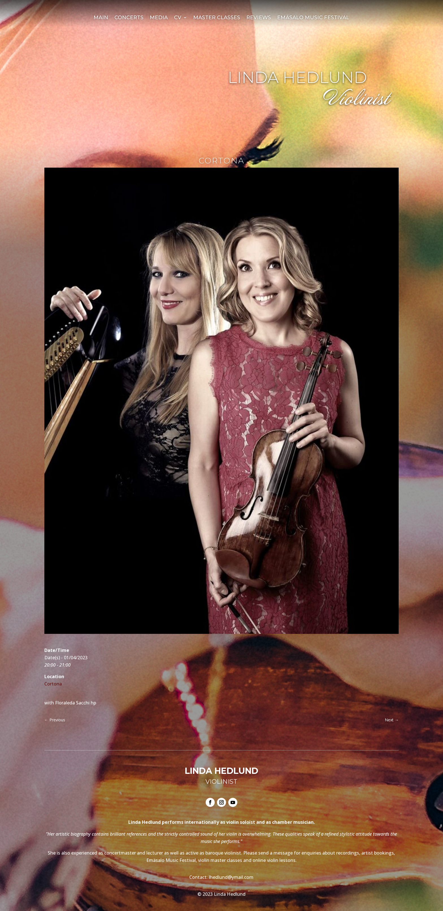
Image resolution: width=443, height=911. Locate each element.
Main (101, 18)
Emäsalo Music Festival (313, 18)
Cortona (53, 684)
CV (177, 18)
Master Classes (216, 18)
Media (159, 18)
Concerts (129, 18)
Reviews (258, 18)
